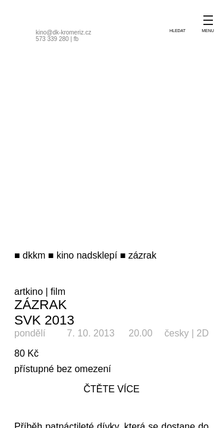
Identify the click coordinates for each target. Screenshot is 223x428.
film (58, 292)
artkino (28, 292)
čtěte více (111, 389)
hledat (177, 31)
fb (76, 39)
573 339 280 (52, 39)
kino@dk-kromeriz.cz (64, 32)
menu (208, 31)
